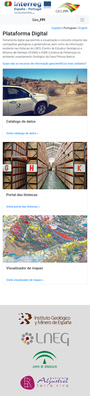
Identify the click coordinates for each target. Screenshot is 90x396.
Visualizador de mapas (24, 268)
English (82, 28)
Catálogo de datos (21, 121)
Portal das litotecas (21, 195)
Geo (38, 20)
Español (57, 28)
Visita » (22, 133)
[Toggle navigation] (82, 19)
